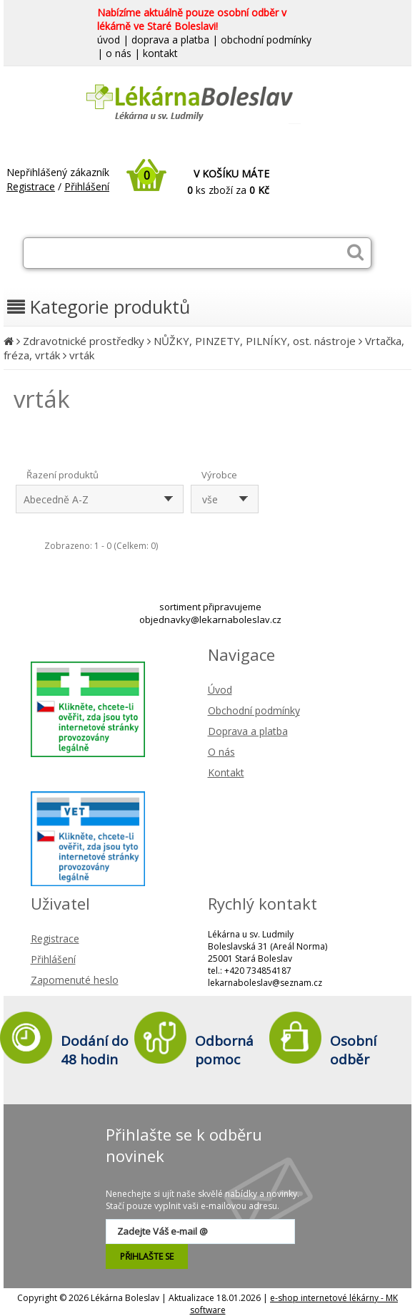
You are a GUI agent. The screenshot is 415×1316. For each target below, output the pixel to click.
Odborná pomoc (224, 1050)
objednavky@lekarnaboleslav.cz (210, 619)
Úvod (220, 689)
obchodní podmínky (266, 39)
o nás (118, 53)
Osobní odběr (353, 1050)
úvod (108, 39)
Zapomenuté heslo (75, 980)
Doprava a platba (248, 731)
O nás (221, 752)
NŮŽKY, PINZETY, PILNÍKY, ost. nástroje (255, 341)
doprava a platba (170, 39)
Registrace (30, 186)
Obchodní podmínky (254, 710)
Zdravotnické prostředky (83, 341)
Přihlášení (86, 186)
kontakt (160, 53)
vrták (81, 355)
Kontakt (226, 772)
